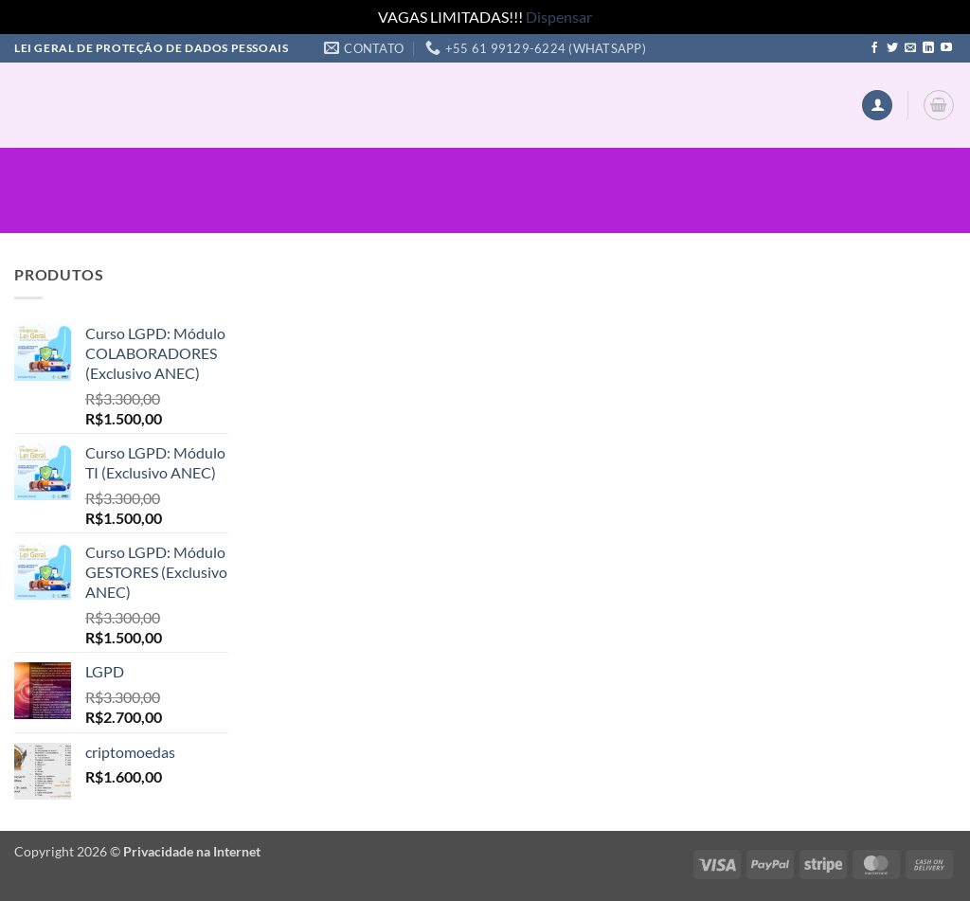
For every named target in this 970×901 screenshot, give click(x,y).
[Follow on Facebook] (874, 48)
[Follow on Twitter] (892, 48)
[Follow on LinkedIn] (928, 48)
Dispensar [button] (559, 17)
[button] (877, 105)
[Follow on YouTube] (946, 48)
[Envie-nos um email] (910, 48)
